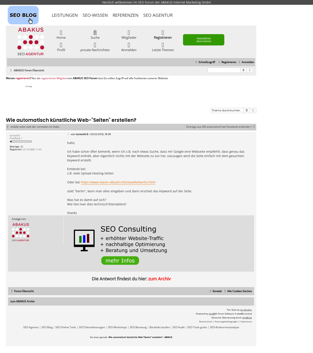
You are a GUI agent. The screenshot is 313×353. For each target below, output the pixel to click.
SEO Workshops (117, 327)
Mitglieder (129, 34)
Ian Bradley (246, 309)
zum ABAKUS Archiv (22, 301)
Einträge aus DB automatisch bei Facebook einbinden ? (221, 127)
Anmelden (129, 47)
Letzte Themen (163, 47)
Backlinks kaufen (160, 327)
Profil (61, 47)
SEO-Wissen (95, 15)
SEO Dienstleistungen (92, 327)
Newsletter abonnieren (203, 39)
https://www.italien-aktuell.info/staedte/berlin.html (118, 182)
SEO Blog (47, 327)
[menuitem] (246, 62)
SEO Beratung (138, 327)
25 (21, 146)
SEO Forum (146, 2)
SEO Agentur (158, 15)
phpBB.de (247, 317)
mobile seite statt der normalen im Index (34, 127)
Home (61, 34)
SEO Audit (179, 327)
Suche (95, 34)
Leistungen (65, 15)
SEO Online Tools (65, 327)
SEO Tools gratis (197, 327)
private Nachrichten (95, 47)
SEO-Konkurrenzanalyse (224, 327)
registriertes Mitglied (53, 78)
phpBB (212, 313)
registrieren (22, 78)
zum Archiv (159, 279)
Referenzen (125, 15)
